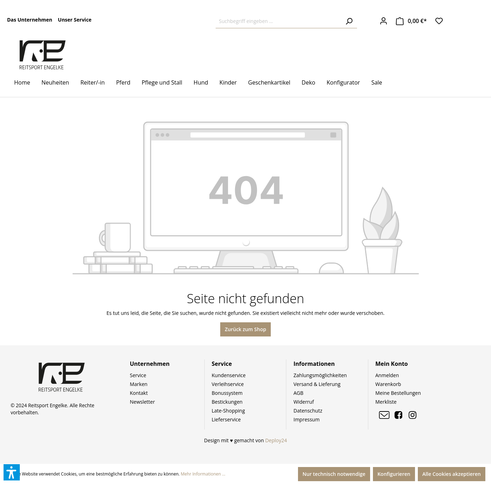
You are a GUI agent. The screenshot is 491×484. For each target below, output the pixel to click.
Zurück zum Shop (245, 329)
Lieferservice (226, 419)
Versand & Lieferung (316, 384)
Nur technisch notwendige (334, 474)
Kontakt (139, 393)
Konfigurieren (394, 474)
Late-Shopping (228, 410)
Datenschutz (307, 410)
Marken (138, 384)
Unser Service (75, 19)
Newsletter (142, 401)
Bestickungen (227, 401)
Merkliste (386, 401)
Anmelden (387, 375)
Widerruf (303, 401)
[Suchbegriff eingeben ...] (278, 21)
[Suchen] (349, 21)
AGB (298, 393)
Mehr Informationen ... (203, 474)
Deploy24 (276, 440)
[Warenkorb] (411, 21)
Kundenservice (229, 375)
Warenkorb (388, 384)
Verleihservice (228, 384)
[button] (12, 472)
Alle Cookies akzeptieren (451, 474)
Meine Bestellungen (398, 393)
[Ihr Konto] (383, 21)
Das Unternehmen (29, 19)
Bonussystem (227, 393)
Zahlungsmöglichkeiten (320, 375)
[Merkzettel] (439, 21)
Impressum (306, 419)
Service (138, 375)
